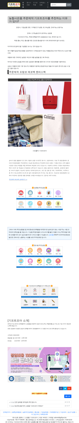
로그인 (47, 5)
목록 (67, 396)
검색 (68, 5)
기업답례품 (44, 412)
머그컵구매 (35, 414)
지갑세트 (63, 412)
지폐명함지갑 (54, 412)
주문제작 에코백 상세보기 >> (18, 179)
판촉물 (23, 5)
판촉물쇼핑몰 (42, 4)
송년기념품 (71, 412)
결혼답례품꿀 (16, 412)
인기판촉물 (35, 4)
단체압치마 (6, 412)
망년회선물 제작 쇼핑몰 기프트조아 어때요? (28, 406)
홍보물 (37, 412)
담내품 (51, 235)
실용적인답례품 (28, 412)
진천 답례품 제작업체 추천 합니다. (25, 402)
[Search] (58, 4)
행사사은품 (29, 4)
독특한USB (44, 414)
